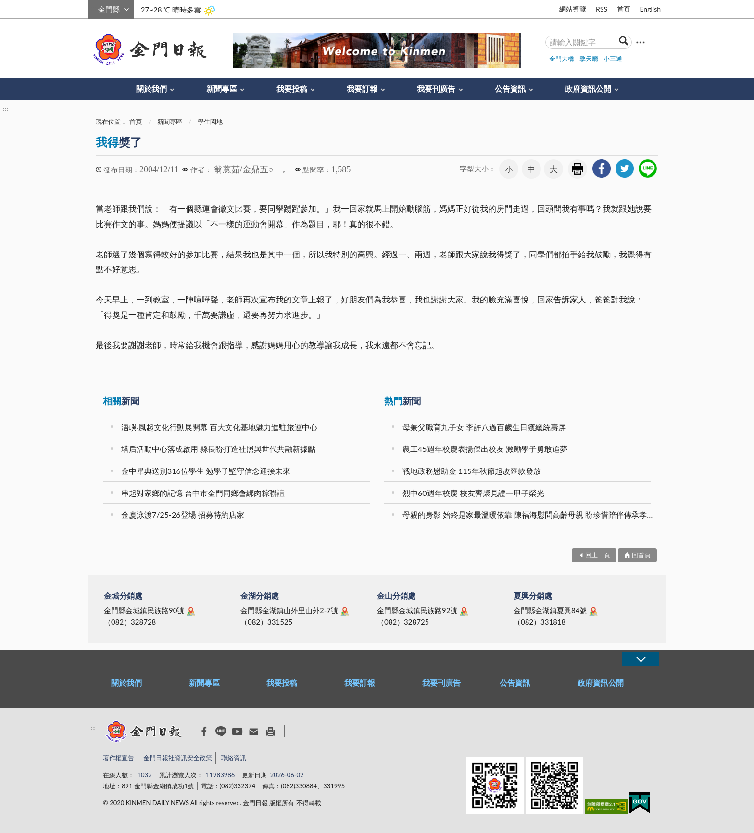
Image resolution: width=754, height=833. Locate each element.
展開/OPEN (640, 659)
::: (94, 7)
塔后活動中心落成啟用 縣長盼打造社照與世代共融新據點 (218, 448)
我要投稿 (291, 88)
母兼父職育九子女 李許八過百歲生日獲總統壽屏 (484, 427)
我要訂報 (362, 88)
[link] (601, 168)
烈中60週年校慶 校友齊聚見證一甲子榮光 (473, 492)
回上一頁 (597, 555)
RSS (601, 9)
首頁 (623, 9)
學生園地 (210, 121)
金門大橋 (561, 58)
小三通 (612, 58)
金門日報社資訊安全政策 (177, 757)
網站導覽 (572, 9)
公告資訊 (510, 88)
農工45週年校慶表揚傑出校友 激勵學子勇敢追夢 (484, 448)
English (650, 9)
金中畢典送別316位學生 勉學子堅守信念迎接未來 (205, 470)
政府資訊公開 (588, 88)
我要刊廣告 (436, 88)
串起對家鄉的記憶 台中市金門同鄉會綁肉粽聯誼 (203, 492)
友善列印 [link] (577, 169)
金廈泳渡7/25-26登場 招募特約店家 (182, 514)
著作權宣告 (118, 757)
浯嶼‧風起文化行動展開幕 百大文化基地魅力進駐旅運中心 (219, 427)
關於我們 (151, 88)
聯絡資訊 (233, 757)
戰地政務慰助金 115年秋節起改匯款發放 (471, 470)
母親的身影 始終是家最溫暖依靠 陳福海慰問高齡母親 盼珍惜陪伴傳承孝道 (528, 514)
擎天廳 (588, 58)
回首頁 (641, 555)
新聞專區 (221, 88)
